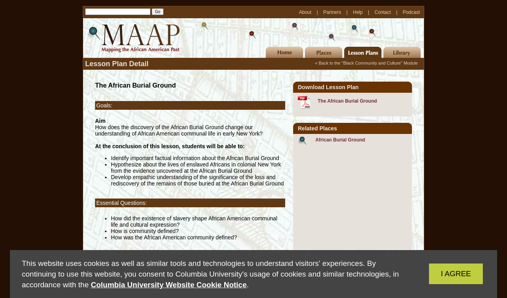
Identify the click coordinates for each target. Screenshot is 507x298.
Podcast (411, 12)
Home (284, 52)
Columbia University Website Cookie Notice (168, 285)
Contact (383, 12)
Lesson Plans (362, 52)
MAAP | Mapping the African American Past (132, 38)
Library (402, 52)
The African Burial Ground (347, 101)
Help (358, 12)
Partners (333, 12)
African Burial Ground (340, 140)
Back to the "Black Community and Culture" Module (368, 63)
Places (323, 52)
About (306, 12)
